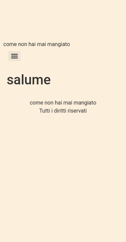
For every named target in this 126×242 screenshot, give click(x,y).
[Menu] (14, 56)
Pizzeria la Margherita (36, 21)
